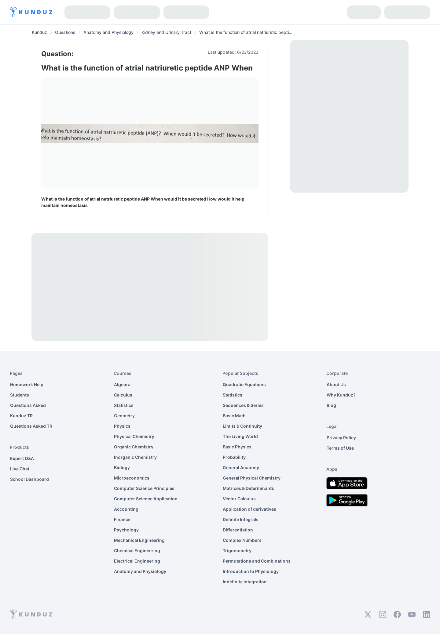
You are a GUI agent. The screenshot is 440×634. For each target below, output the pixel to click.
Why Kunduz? (341, 394)
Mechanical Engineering (139, 540)
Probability (234, 457)
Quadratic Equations (244, 384)
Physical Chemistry (134, 436)
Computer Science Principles (144, 488)
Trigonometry (237, 550)
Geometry (124, 415)
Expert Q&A (22, 458)
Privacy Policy (341, 437)
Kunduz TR (21, 415)
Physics (122, 426)
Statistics (124, 405)
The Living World (240, 436)
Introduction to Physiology (251, 571)
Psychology (126, 529)
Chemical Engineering (137, 550)
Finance (122, 519)
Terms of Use (340, 448)
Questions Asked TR (31, 426)
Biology (122, 467)
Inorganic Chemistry (135, 457)
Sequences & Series (243, 405)
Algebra (122, 384)
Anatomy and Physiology (140, 571)
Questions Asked (28, 405)
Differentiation (238, 529)
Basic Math (234, 415)
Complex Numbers (242, 540)
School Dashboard (29, 479)
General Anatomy (241, 467)
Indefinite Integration (245, 581)
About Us (336, 384)
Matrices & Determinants (248, 488)
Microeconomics (131, 477)
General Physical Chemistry (251, 477)
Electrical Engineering (137, 560)
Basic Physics (237, 446)
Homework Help (26, 384)
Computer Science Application (146, 498)
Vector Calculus (239, 498)
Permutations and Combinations (257, 560)
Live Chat (19, 468)
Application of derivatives (249, 509)
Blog (331, 405)
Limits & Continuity (242, 426)
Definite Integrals (240, 519)
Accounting (126, 509)
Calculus (123, 394)
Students (19, 394)
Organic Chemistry (133, 446)
